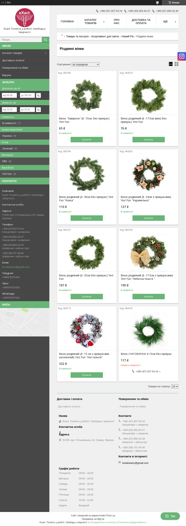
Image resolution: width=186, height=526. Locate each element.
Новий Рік (128, 36)
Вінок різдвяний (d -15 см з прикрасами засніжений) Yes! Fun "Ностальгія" (84, 355)
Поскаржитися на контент (103, 522)
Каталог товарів (12, 53)
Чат (170, 516)
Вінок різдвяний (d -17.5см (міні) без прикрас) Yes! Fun (143, 120)
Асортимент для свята (105, 36)
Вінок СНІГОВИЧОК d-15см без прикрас (146, 354)
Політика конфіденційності (132, 522)
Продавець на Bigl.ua (93, 519)
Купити (86, 139)
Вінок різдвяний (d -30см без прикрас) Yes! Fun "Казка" (86, 198)
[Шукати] (45, 39)
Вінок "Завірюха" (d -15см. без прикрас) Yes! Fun (84, 120)
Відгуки (6, 75)
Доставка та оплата (141, 21)
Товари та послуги (77, 36)
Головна (67, 21)
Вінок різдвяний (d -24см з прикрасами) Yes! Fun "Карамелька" (146, 198)
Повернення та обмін (15, 67)
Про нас (116, 21)
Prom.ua (110, 515)
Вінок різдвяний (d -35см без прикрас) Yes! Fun (86, 277)
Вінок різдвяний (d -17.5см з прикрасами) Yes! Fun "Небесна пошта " (147, 277)
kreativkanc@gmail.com (15, 267)
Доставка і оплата (13, 60)
